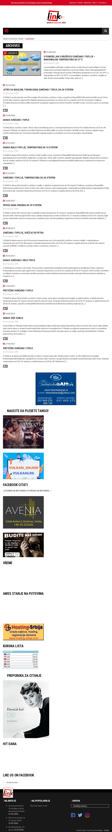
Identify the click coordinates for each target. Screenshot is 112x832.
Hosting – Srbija (102, 830)
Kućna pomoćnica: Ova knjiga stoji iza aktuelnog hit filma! (37, 3)
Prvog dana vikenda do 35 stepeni (22, 205)
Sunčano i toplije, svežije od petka (23, 232)
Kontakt (80, 3)
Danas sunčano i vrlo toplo (19, 260)
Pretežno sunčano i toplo (18, 290)
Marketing (87, 3)
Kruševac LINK (52, 63)
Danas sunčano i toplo (16, 119)
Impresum (72, 3)
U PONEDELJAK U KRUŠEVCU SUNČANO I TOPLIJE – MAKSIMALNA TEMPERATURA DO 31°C (69, 58)
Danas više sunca (13, 318)
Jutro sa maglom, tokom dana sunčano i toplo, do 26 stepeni (38, 89)
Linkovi (94, 3)
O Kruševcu (102, 3)
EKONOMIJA (12, 53)
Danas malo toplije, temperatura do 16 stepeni (30, 147)
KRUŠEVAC (56, 577)
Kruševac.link (12, 782)
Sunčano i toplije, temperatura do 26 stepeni (29, 177)
